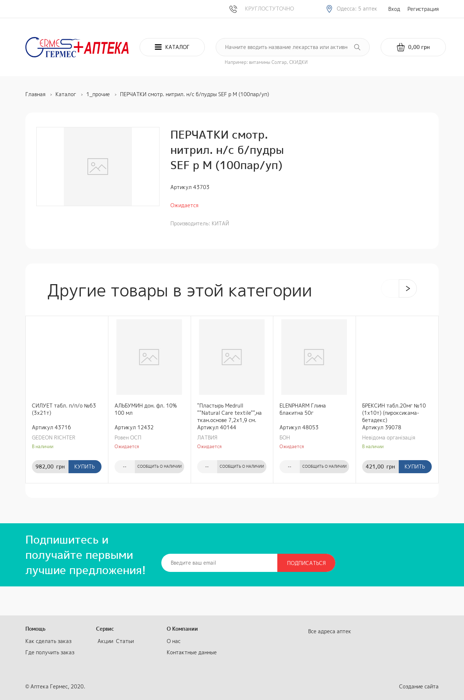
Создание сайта (419, 686)
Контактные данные (192, 652)
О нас (174, 641)
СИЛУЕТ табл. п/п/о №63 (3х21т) (64, 409)
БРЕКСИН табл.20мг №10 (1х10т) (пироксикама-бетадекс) (394, 412)
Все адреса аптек (329, 631)
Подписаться (306, 563)
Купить (84, 466)
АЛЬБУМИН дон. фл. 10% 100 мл (146, 409)
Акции (105, 641)
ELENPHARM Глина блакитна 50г (302, 409)
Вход (394, 8)
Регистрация (423, 8)
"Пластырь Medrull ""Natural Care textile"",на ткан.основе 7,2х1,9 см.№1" (229, 413)
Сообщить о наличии (159, 466)
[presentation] (390, 288)
